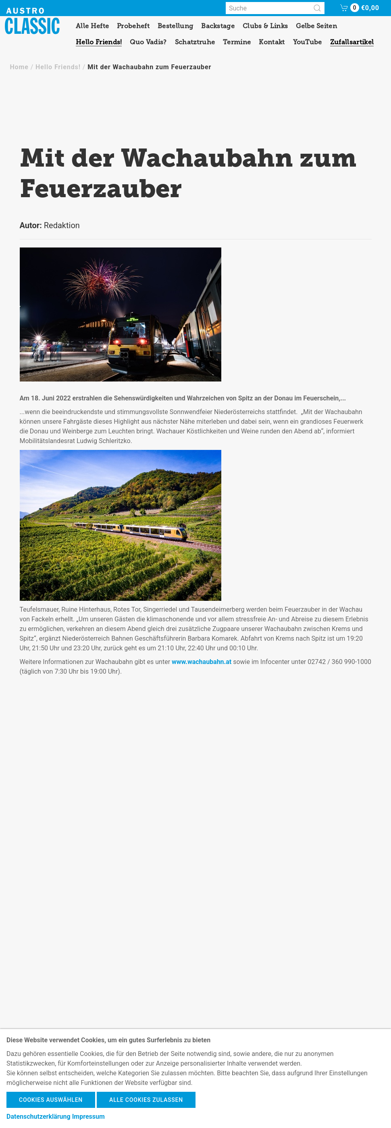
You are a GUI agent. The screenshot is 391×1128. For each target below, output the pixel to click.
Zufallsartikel (352, 42)
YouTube (307, 42)
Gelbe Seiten (316, 26)
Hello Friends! (99, 42)
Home (19, 67)
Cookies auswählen (51, 1100)
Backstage (218, 26)
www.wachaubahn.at (201, 662)
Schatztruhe (195, 42)
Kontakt (272, 42)
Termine (237, 42)
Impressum (88, 1116)
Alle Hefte (92, 26)
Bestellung (175, 26)
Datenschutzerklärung (38, 1116)
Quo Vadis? (148, 42)
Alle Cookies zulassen (146, 1100)
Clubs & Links (265, 26)
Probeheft (133, 26)
